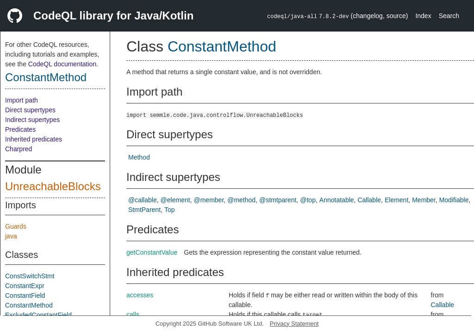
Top (169, 209)
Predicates (20, 129)
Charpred (18, 149)
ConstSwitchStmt (30, 276)
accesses (139, 295)
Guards (15, 226)
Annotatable (336, 200)
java (11, 236)
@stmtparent (277, 200)
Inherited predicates (33, 139)
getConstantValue (151, 252)
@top (308, 200)
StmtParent (144, 209)
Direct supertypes (30, 110)
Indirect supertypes (32, 119)
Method (139, 157)
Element (396, 200)
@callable (142, 200)
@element (175, 200)
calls (132, 314)
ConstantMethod (46, 77)
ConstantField (25, 295)
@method (241, 200)
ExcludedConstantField (38, 315)
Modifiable (454, 200)
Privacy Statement (294, 323)
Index (423, 15)
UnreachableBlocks (53, 186)
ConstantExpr (24, 285)
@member (209, 200)
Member (424, 200)
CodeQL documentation (62, 64)
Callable (369, 200)
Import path (21, 100)
